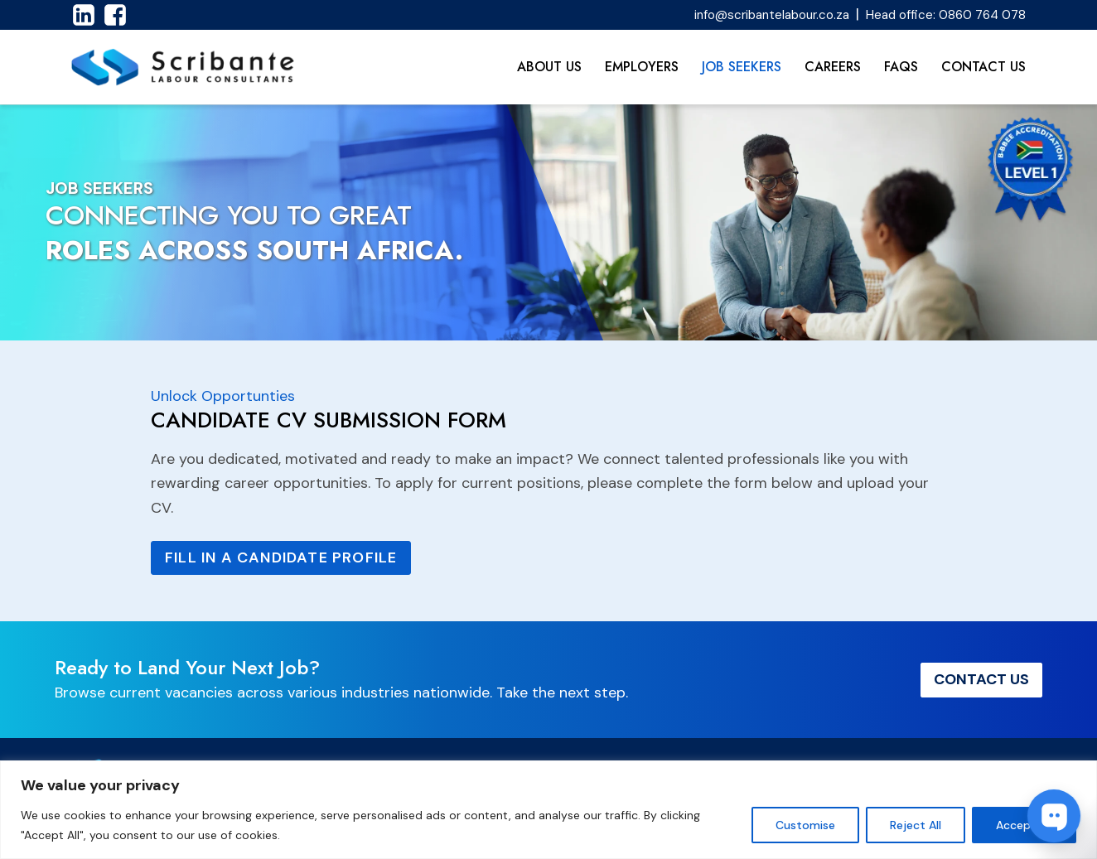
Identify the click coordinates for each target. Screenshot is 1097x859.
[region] (548, 809)
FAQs (901, 66)
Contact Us (983, 66)
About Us (549, 66)
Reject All (915, 825)
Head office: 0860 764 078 (946, 15)
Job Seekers (741, 66)
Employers (642, 66)
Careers (833, 66)
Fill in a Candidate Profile (281, 557)
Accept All (1024, 825)
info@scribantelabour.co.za (771, 15)
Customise (805, 825)
